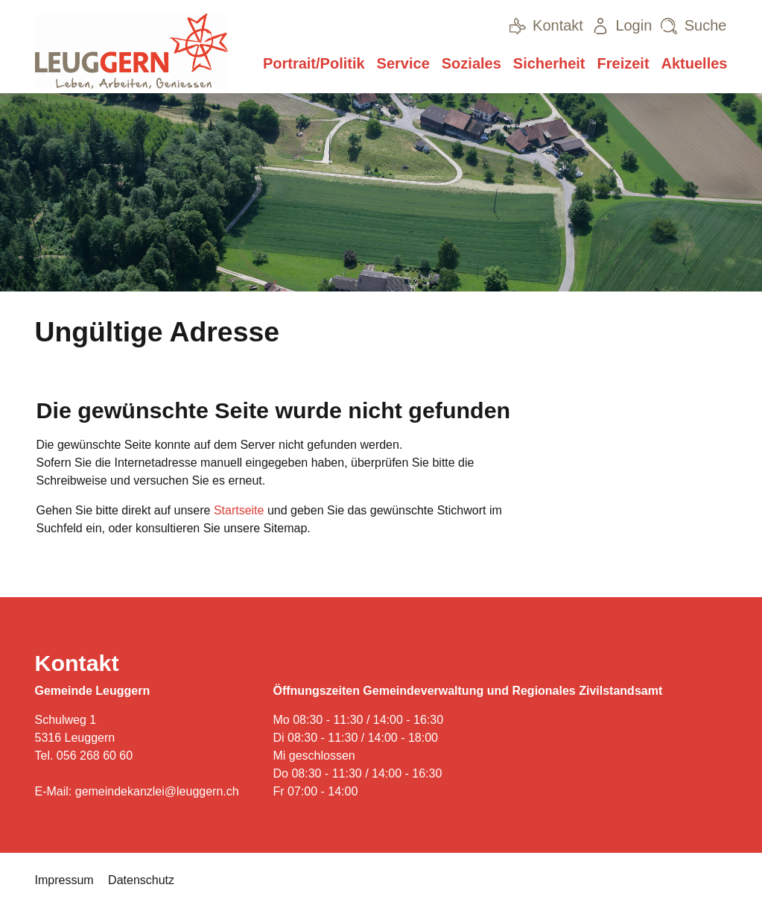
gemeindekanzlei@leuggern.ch (157, 791)
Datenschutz (141, 880)
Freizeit (623, 63)
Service (403, 63)
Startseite (239, 510)
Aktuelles (694, 63)
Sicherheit (549, 63)
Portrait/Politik (314, 63)
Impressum (64, 880)
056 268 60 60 (95, 755)
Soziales (471, 63)
